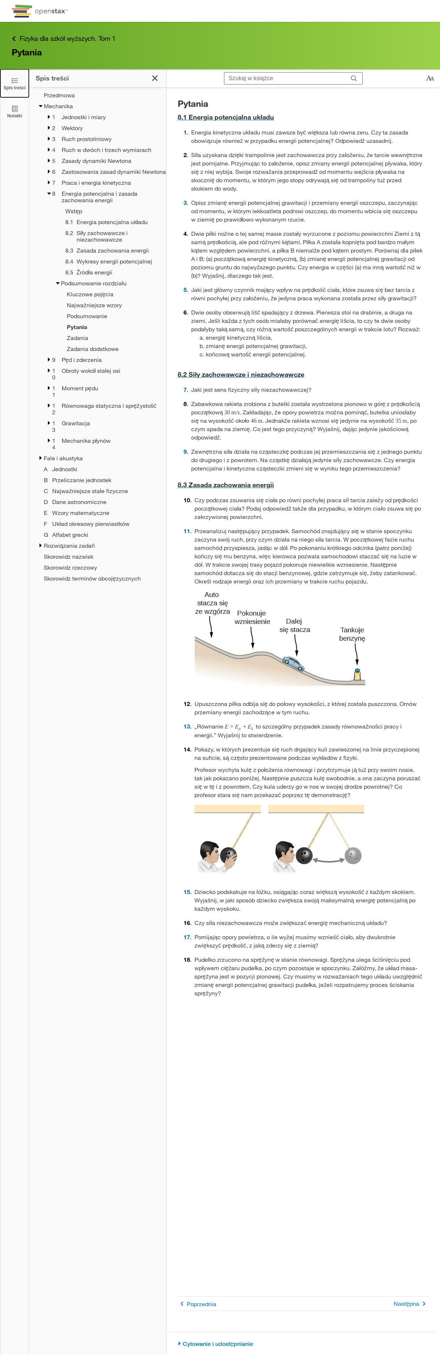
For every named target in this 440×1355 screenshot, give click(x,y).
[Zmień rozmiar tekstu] (430, 78)
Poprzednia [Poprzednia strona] (197, 1303)
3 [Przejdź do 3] (185, 202)
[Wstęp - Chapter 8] (106, 211)
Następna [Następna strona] (411, 1303)
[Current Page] (102, 327)
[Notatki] (14, 111)
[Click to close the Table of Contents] (14, 83)
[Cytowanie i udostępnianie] (303, 1343)
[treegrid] (97, 337)
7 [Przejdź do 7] (185, 389)
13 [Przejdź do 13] (187, 726)
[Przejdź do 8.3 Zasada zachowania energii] (303, 485)
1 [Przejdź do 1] (185, 132)
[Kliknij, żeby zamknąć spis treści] (154, 78)
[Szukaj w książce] (285, 78)
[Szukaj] (354, 78)
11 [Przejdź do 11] (187, 530)
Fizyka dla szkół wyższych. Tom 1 (64, 38)
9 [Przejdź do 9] (185, 451)
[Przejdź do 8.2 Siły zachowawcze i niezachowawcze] (303, 374)
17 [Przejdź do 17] (187, 936)
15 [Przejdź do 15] (187, 891)
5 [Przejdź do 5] (185, 289)
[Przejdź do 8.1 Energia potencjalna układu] (303, 117)
